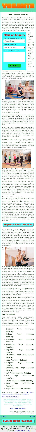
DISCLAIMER (31, 11)
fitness (15, 133)
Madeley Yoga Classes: (9, 17)
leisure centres (19, 206)
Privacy (32, 416)
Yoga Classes (25, 334)
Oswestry (10, 394)
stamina (14, 25)
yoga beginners (27, 175)
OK (29, 431)
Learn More (20, 431)
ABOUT (22, 11)
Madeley (4, 394)
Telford (16, 394)
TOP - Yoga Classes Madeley (10, 396)
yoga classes (19, 392)
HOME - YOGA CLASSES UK (18, 408)
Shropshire (10, 392)
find (8, 317)
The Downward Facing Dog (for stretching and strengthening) (18, 188)
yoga (7, 22)
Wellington (30, 392)
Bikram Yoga (6, 204)
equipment (20, 121)
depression (5, 73)
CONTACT (26, 11)
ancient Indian (7, 101)
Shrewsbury (25, 394)
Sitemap (3, 416)
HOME (19, 11)
